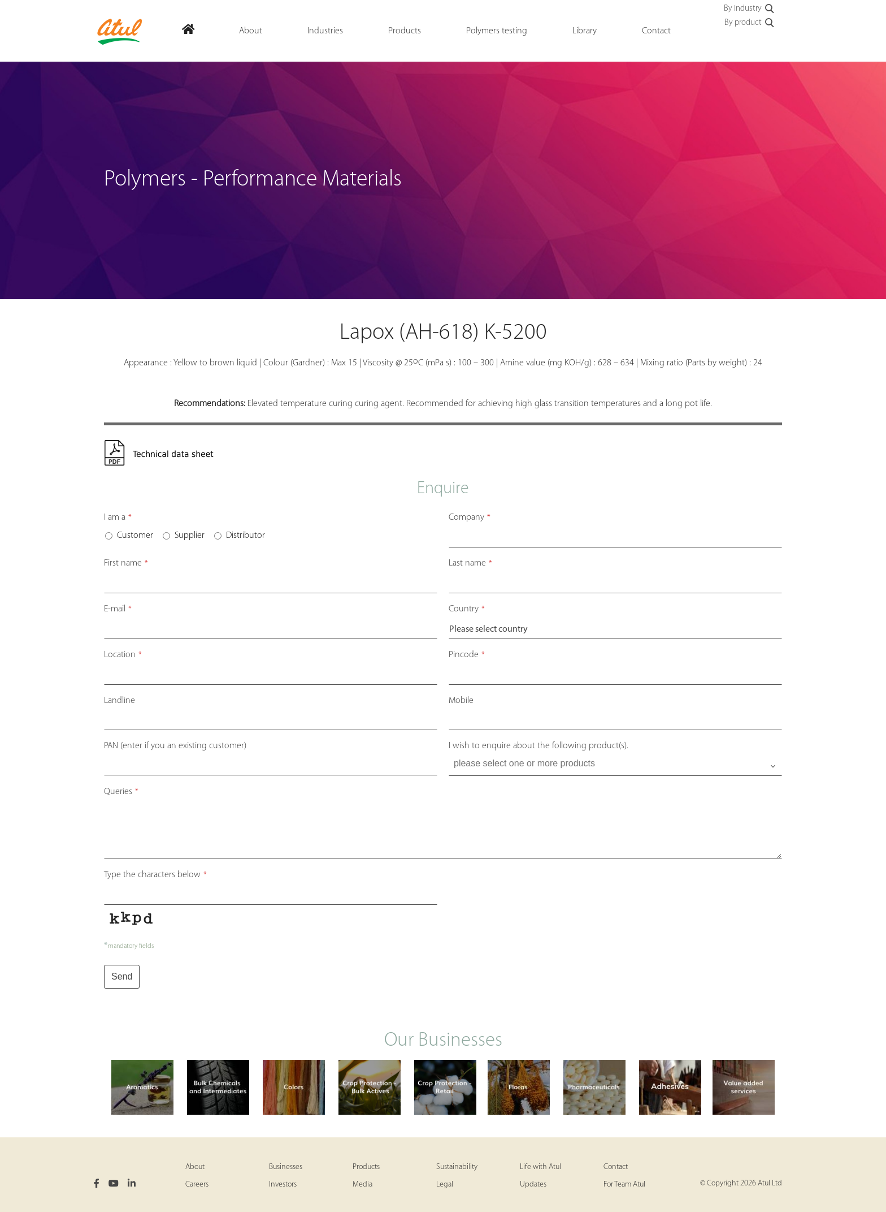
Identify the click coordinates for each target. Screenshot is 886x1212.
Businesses (285, 1167)
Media (362, 1184)
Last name (470, 563)
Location (123, 654)
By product (749, 23)
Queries (121, 791)
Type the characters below (155, 874)
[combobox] (615, 766)
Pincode (467, 654)
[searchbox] (616, 763)
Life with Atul (540, 1167)
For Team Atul (624, 1184)
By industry (749, 9)
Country (467, 609)
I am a (118, 517)
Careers (197, 1184)
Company (469, 517)
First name (126, 563)
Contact (615, 1167)
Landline (119, 700)
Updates (533, 1184)
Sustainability (456, 1167)
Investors (283, 1184)
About (195, 1167)
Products (366, 1167)
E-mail (118, 609)
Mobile (461, 700)
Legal (444, 1184)
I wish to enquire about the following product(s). (538, 746)
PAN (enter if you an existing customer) (175, 746)
